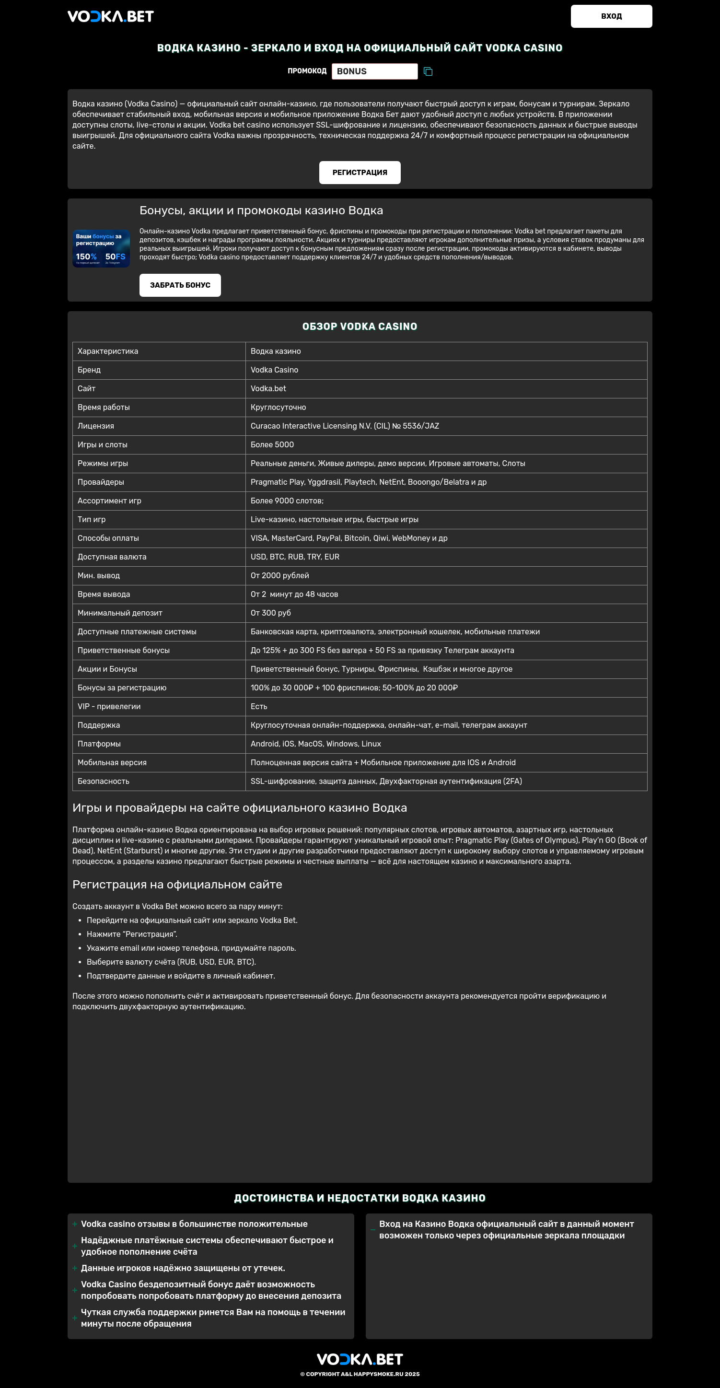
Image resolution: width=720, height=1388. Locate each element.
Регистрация (360, 172)
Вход (611, 16)
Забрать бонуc (180, 285)
